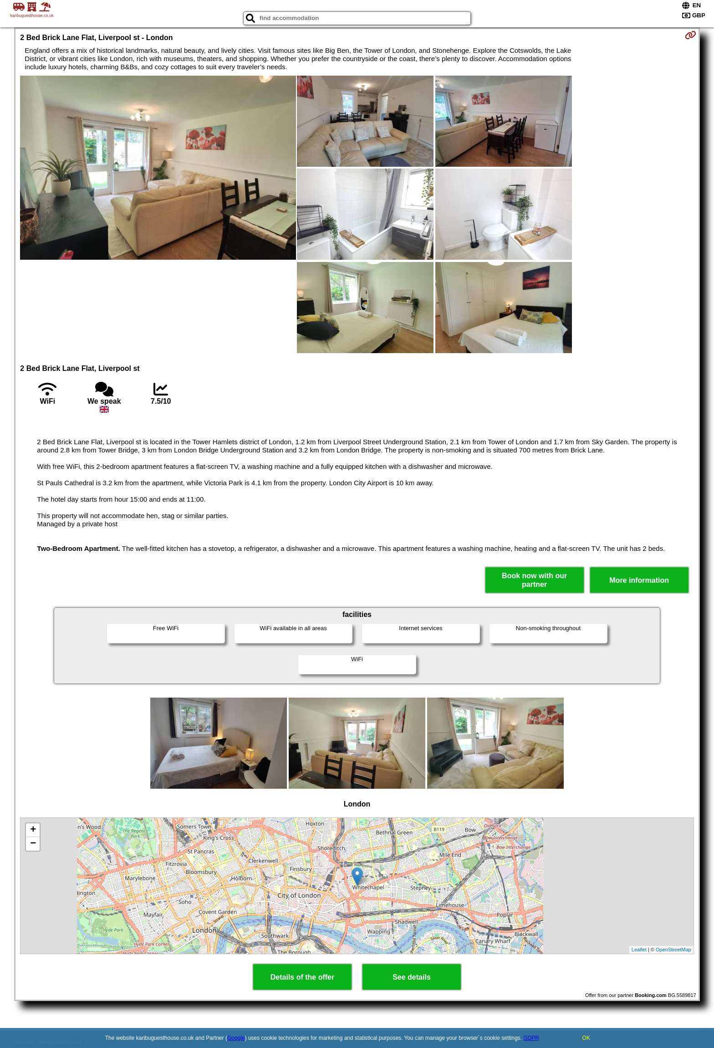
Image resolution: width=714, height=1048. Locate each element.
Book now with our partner (534, 580)
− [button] (33, 844)
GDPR (531, 1038)
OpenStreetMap (673, 949)
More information (639, 580)
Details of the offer (302, 977)
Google (236, 1038)
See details (412, 977)
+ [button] (33, 830)
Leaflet (639, 949)
